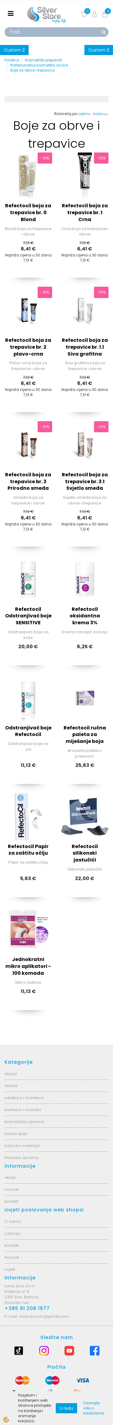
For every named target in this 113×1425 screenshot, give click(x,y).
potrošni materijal (22, 1146)
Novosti (12, 1257)
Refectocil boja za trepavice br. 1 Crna (85, 212)
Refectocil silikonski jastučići (85, 853)
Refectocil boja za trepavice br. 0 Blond (28, 212)
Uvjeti (10, 1269)
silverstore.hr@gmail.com (44, 1316)
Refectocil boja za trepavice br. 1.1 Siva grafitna (85, 347)
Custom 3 (98, 50)
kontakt (11, 1201)
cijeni (84, 113)
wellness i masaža (23, 1110)
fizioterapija (16, 1134)
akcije (10, 1177)
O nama (13, 1221)
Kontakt (12, 1245)
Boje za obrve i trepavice (32, 70)
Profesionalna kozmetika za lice (39, 65)
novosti (12, 1189)
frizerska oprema (21, 1157)
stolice (11, 1086)
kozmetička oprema (24, 1122)
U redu (66, 1408)
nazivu (100, 113)
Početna (12, 60)
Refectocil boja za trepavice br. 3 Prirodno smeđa (28, 481)
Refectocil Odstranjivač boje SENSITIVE (28, 616)
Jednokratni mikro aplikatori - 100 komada (28, 966)
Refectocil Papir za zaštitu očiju (28, 850)
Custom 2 (14, 50)
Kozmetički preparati (43, 60)
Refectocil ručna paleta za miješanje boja (85, 734)
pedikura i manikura (24, 1098)
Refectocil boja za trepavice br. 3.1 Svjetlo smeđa (85, 481)
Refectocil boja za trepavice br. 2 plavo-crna (28, 347)
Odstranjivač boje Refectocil (28, 731)
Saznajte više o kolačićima (93, 1408)
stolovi (11, 1074)
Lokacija (12, 1233)
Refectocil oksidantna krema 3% (85, 616)
